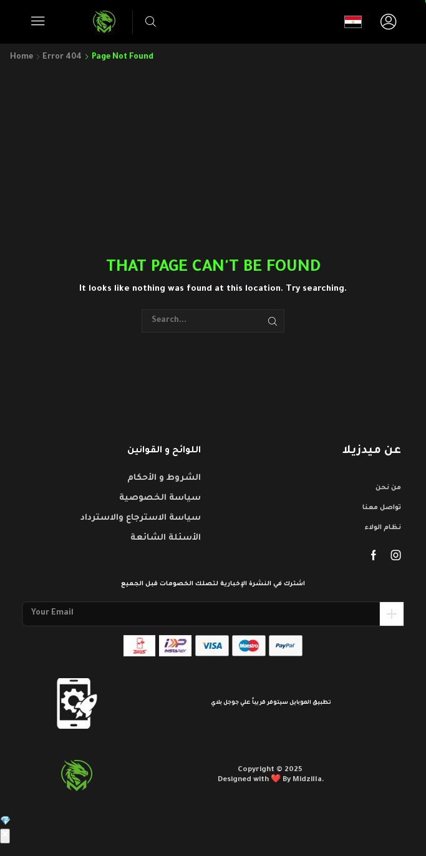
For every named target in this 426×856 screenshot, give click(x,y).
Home (21, 57)
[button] (38, 21)
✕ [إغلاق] (5, 836)
